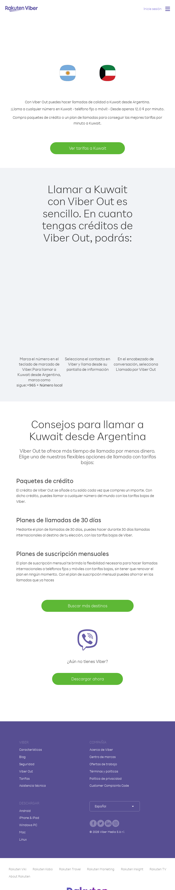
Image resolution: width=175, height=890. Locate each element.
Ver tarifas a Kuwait (87, 148)
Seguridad (26, 764)
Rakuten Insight (132, 869)
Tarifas (24, 778)
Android (25, 811)
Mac (22, 832)
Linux (23, 839)
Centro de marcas (102, 757)
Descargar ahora (87, 678)
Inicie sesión (153, 8)
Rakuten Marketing (100, 869)
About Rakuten (19, 876)
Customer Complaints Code (109, 785)
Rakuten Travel (70, 869)
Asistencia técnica (32, 785)
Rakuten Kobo (43, 869)
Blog (22, 757)
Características (30, 750)
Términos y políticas (103, 771)
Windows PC (28, 825)
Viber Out (26, 771)
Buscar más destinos (87, 605)
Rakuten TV (158, 869)
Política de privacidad (105, 778)
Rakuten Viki (17, 869)
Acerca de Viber (101, 750)
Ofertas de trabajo (103, 764)
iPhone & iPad (29, 818)
